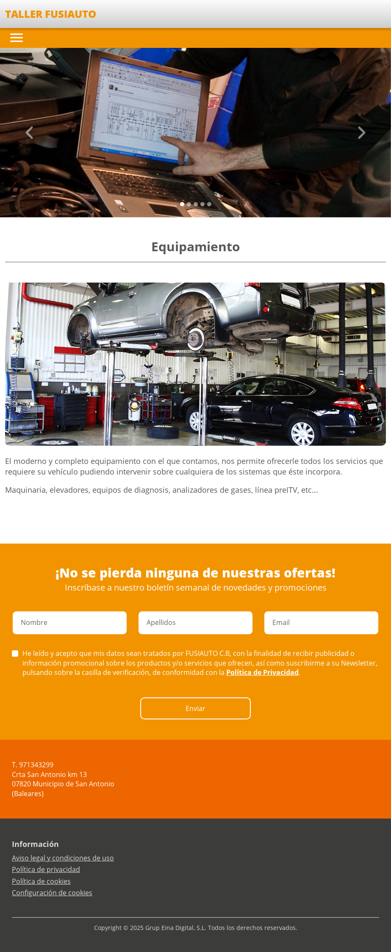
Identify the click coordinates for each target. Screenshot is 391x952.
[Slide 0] (182, 204)
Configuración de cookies (52, 892)
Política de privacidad (46, 869)
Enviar (195, 708)
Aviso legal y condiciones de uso (63, 858)
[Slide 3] (202, 204)
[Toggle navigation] (16, 38)
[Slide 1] (189, 204)
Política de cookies (41, 881)
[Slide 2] (196, 204)
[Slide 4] (209, 204)
